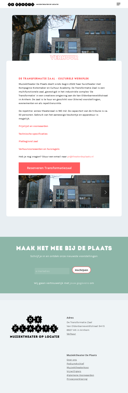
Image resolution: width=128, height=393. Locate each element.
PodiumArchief (75, 363)
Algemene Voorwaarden (80, 375)
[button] (118, 4)
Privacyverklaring (77, 378)
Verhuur (71, 333)
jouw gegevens (79, 283)
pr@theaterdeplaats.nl (80, 156)
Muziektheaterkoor (78, 367)
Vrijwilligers (74, 371)
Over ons (72, 359)
